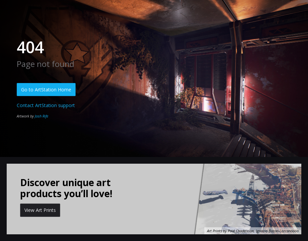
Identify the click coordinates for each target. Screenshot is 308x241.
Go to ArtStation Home (46, 89)
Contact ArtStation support (46, 105)
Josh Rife (41, 115)
